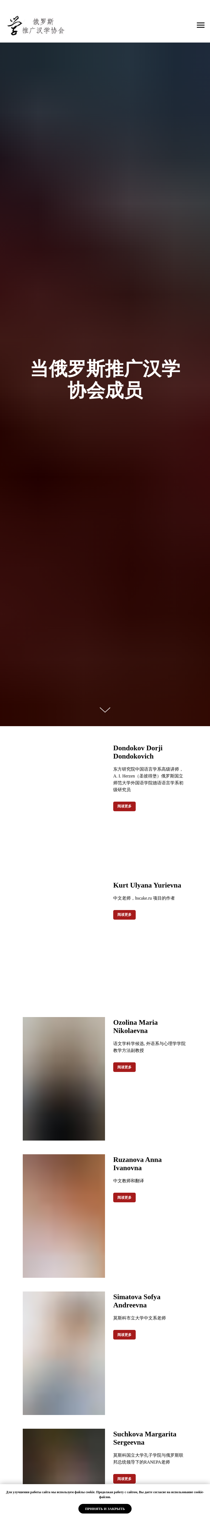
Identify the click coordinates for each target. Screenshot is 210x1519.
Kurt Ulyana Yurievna (147, 885)
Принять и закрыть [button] (105, 1509)
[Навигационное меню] (201, 25)
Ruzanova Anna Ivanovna (137, 1164)
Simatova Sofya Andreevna (137, 1301)
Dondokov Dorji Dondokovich (138, 752)
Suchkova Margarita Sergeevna (144, 1438)
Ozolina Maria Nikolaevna (135, 1026)
